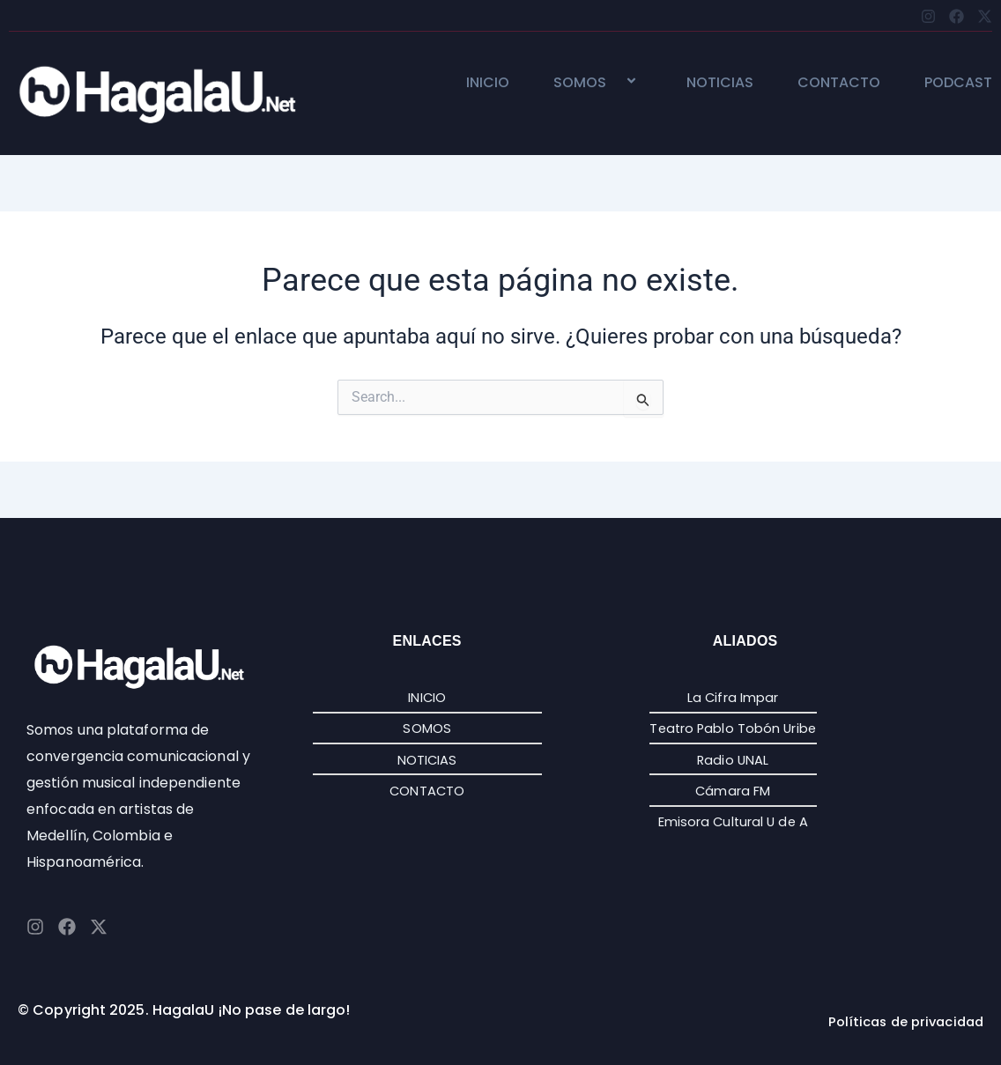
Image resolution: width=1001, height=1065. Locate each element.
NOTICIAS (719, 83)
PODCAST (958, 83)
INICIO (487, 83)
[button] (613, 82)
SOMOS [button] (597, 83)
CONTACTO (838, 83)
